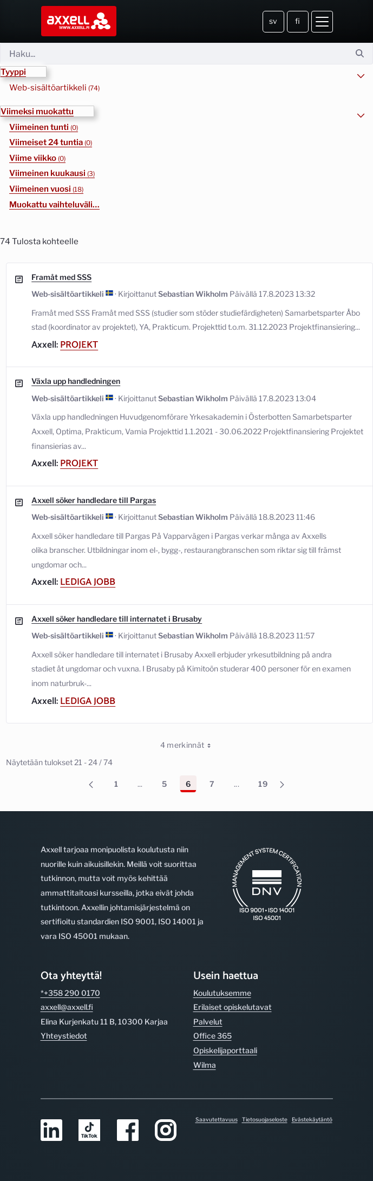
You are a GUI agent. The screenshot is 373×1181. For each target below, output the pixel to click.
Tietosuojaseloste (264, 1119)
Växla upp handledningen (75, 381)
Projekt (79, 345)
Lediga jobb (87, 582)
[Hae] (173, 53)
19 (265, 785)
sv (273, 20)
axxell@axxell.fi (67, 1007)
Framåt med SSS (61, 277)
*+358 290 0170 (70, 992)
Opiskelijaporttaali (225, 1050)
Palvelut (208, 1021)
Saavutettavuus (216, 1119)
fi (297, 20)
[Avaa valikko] (322, 21)
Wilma (204, 1064)
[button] (23, 71)
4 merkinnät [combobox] (189, 745)
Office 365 (212, 1035)
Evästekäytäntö (312, 1119)
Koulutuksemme (222, 992)
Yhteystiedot (64, 1035)
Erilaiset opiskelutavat (232, 1007)
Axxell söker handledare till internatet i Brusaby (116, 618)
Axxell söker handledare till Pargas (93, 500)
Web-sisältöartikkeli (54, 87)
